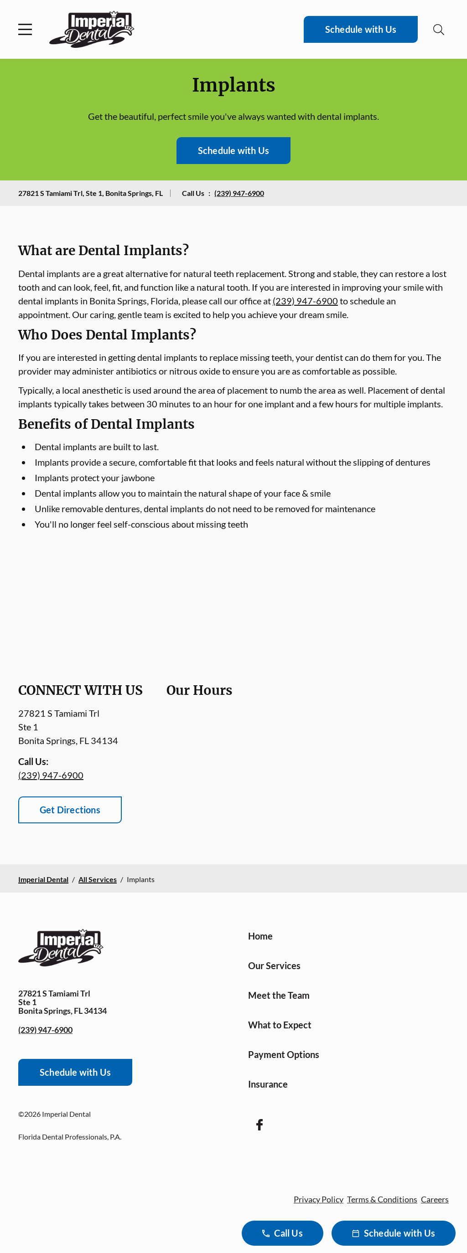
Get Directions (70, 809)
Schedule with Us (360, 29)
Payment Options (283, 1054)
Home (260, 935)
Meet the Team (279, 995)
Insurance (268, 1083)
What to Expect (279, 1024)
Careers (435, 1199)
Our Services (274, 965)
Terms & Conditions (382, 1199)
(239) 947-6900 (239, 193)
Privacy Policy (318, 1199)
